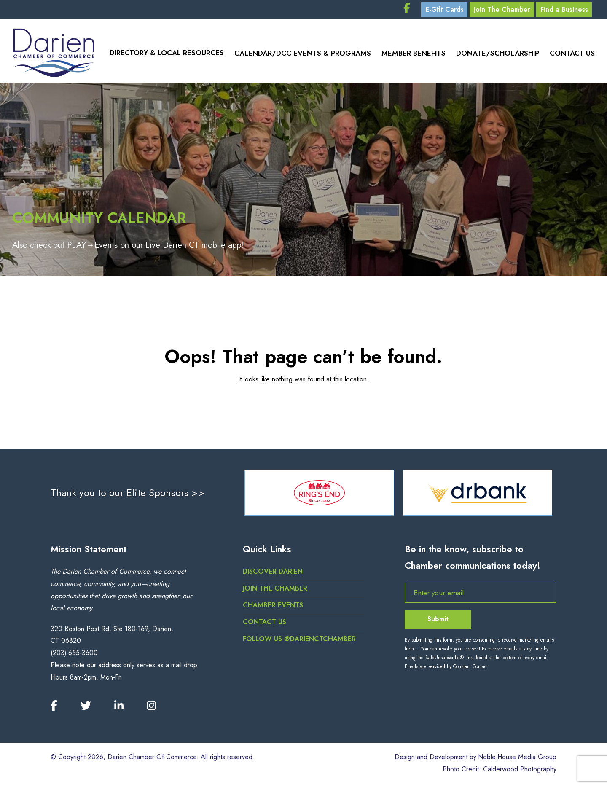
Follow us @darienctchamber (300, 641)
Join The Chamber (501, 10)
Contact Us (572, 55)
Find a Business (566, 10)
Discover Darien (273, 574)
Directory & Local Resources (164, 55)
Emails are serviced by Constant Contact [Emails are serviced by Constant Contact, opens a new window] (446, 669)
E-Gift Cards (441, 10)
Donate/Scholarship (497, 55)
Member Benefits (412, 55)
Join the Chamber (275, 591)
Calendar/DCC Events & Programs (301, 55)
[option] (319, 495)
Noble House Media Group (516, 760)
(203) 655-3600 (74, 656)
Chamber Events (273, 608)
